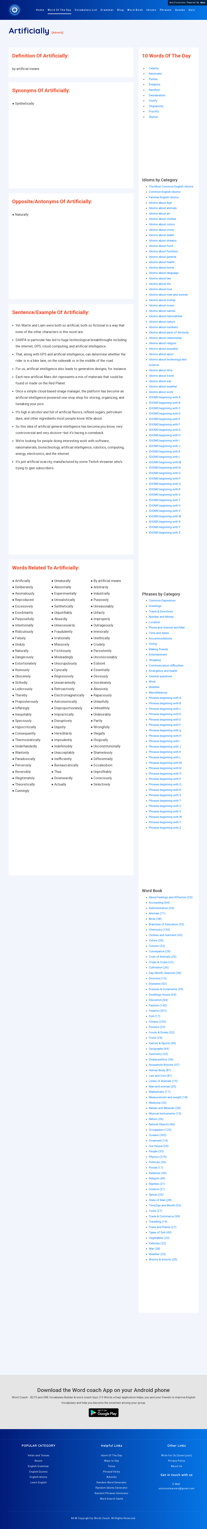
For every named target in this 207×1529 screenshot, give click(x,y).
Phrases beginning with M (165, 762)
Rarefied (154, 90)
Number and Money (161, 616)
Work (152, 681)
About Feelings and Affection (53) (171, 897)
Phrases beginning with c (165, 708)
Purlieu (153, 79)
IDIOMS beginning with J (164, 446)
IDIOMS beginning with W (165, 516)
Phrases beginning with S (165, 795)
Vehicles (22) (157, 1243)
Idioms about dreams (163, 240)
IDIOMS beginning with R (164, 489)
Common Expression (162, 600)
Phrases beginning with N (165, 768)
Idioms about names (162, 311)
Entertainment (158, 654)
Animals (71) (157, 913)
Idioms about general (162, 256)
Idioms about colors (162, 224)
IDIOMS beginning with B (164, 402)
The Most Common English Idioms (171, 186)
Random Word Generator (112, 1482)
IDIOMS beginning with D (165, 413)
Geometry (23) (158, 1054)
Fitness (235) (157, 1021)
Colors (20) (156, 940)
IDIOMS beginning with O (165, 473)
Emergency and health (163, 670)
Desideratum (157, 95)
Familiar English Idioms (164, 197)
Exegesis (154, 84)
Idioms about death (161, 235)
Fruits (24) (155, 1037)
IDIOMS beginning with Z (165, 532)
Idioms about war (160, 381)
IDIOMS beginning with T (164, 500)
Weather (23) (157, 1254)
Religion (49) (157, 1178)
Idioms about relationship (165, 338)
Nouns (38, 1460)
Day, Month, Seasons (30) (165, 973)
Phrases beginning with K (165, 752)
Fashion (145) (158, 1005)
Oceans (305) (157, 1135)
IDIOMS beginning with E (164, 419)
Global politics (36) (161, 1059)
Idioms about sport (161, 354)
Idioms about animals (163, 208)
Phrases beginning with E (165, 719)
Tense (111, 1466)
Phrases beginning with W (165, 817)
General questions (160, 676)
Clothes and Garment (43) (165, 935)
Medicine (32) (158, 1102)
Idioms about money (162, 300)
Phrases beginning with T (165, 800)
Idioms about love (160, 289)
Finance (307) (158, 1010)
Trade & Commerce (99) (164, 1216)
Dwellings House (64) (162, 994)
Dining (153, 643)
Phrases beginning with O (165, 773)
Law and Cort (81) (160, 1075)
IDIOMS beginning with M (165, 462)
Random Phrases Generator (112, 1493)
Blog (120, 10)
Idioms (151, 10)
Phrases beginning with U (165, 806)
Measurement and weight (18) (168, 1097)
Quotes (180, 10)
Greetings (155, 606)
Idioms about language (163, 273)
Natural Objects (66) (162, 1124)
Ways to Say (111, 1460)
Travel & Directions (161, 611)
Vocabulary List (86, 10)
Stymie (153, 117)
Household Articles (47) (164, 1064)
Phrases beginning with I (164, 741)
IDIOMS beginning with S (164, 494)
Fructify (154, 111)
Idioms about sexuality (163, 348)
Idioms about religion (162, 343)
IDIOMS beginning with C (165, 408)
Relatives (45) (158, 1173)
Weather (154, 687)
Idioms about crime (161, 229)
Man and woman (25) (162, 1086)
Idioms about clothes (162, 219)
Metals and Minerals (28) (165, 1108)
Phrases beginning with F (165, 725)
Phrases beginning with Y (165, 822)
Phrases (166, 10)
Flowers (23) (157, 1027)
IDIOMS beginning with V (165, 511)
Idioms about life (160, 284)
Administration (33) (161, 908)
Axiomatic (155, 73)
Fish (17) (154, 1016)
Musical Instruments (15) (165, 1113)
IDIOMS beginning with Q (165, 483)
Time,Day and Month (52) (165, 1205)
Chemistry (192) (159, 929)
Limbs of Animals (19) (163, 1081)
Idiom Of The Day (111, 1455)
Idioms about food (161, 246)
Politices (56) (157, 1162)
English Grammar (38, 1466)
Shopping (155, 660)
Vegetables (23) (159, 1238)
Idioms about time (160, 370)
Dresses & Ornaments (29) (166, 989)
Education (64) (158, 1000)
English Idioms (38, 1477)
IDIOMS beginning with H (165, 435)
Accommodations (160, 638)
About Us (176, 1466)
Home (40, 10)
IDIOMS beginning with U (165, 505)
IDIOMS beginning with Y (164, 527)
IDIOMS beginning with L (164, 456)
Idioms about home (161, 267)
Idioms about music (162, 305)
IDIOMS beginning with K (164, 451)
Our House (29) (159, 1146)
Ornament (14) (158, 1140)
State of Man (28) (160, 1200)
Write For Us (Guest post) (176, 1455)
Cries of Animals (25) (162, 956)
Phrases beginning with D (165, 714)
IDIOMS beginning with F (164, 424)
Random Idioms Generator (112, 1487)
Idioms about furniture (163, 251)
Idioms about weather (163, 386)
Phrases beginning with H (165, 735)
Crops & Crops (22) (161, 962)
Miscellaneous (158, 692)
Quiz (192, 10)
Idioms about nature (162, 321)
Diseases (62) (158, 983)
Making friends (158, 649)
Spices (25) (156, 1194)
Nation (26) (156, 1119)
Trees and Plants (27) (162, 1227)
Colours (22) (157, 946)
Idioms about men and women (168, 294)
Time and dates (159, 633)
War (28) (154, 1248)
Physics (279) (158, 1156)
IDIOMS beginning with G (165, 429)
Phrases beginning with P (165, 779)
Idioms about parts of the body (169, 332)
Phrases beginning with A (165, 697)
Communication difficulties (166, 665)
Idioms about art (159, 213)
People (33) (156, 1151)
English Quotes (38, 1471)
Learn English (38, 1482)
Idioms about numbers (163, 327)
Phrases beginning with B (165, 703)
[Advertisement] (71, 147)
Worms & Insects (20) (163, 1259)
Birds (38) (155, 919)
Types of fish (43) (160, 1232)
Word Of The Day (59, 10)
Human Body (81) (160, 1070)
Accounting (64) (159, 902)
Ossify (153, 100)
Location (154, 622)
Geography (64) (159, 1048)
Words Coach (102, 1518)
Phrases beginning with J (165, 746)
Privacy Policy (176, 1460)
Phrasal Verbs (111, 1471)
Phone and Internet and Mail (167, 627)
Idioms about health (162, 262)
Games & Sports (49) (162, 1043)
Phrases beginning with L (165, 757)
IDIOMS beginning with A (165, 397)
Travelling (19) (158, 1221)
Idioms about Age (160, 202)
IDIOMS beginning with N (165, 467)
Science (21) (157, 1189)
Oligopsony (156, 106)
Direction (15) (158, 978)
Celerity (154, 68)
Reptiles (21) (157, 1183)
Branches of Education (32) (166, 924)
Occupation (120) (160, 1129)
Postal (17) (156, 1167)
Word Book (135, 10)
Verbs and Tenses (39, 1455)
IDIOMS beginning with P (164, 478)
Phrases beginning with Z (165, 827)
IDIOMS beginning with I (164, 440)
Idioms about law (160, 278)
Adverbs (111, 1477)
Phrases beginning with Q (165, 784)
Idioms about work (161, 392)
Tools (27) (155, 1211)
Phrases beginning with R (165, 790)
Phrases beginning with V (165, 811)
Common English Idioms (165, 191)
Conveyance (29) (160, 951)
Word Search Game (111, 1498)
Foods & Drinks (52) (162, 1032)
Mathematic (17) (159, 1091)
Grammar (107, 10)
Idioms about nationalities (165, 316)
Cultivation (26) (159, 967)
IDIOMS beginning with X (165, 521)
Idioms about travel (161, 375)
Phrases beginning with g (165, 730)
